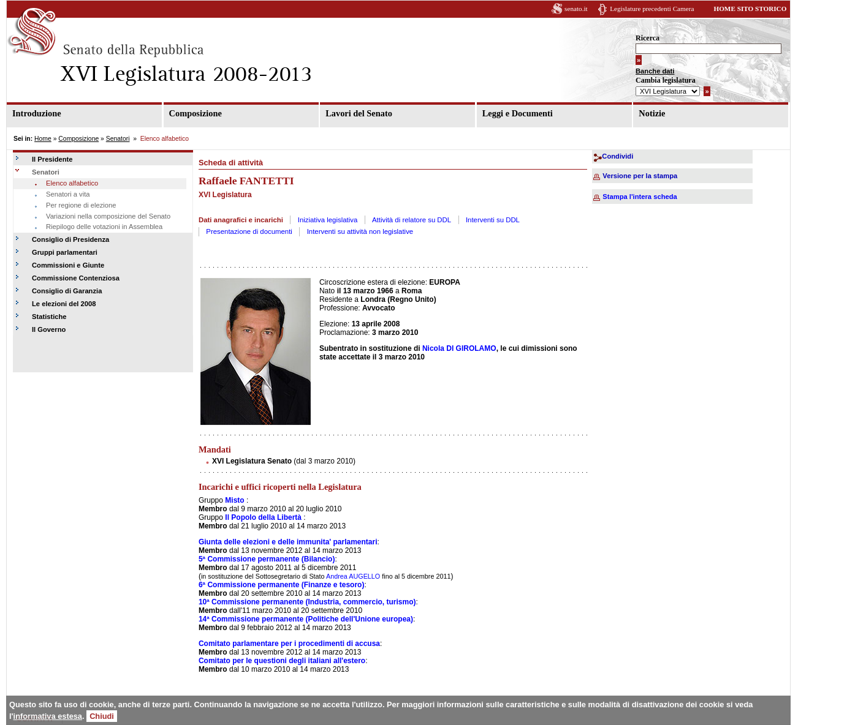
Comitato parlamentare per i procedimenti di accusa (289, 643)
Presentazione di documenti (249, 231)
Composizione (195, 113)
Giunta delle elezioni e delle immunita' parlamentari (288, 542)
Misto (234, 500)
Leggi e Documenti (517, 113)
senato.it (576, 8)
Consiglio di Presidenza (70, 239)
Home (42, 138)
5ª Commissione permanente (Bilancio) (267, 559)
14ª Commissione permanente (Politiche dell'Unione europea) (306, 619)
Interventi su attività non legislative (360, 231)
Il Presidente (52, 159)
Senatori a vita (68, 194)
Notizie (652, 113)
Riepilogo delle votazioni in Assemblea (104, 226)
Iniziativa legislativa (328, 220)
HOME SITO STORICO (749, 8)
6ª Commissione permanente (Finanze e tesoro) (282, 584)
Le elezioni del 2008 (64, 303)
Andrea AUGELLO (353, 576)
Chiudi (101, 716)
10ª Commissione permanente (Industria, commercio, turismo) (307, 602)
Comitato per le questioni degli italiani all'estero (282, 660)
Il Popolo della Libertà (263, 517)
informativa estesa (47, 716)
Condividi (617, 156)
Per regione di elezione (81, 205)
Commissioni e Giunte (68, 265)
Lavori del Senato (358, 113)
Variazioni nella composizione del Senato (108, 216)
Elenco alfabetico (72, 183)
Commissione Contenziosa (76, 278)
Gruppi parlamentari (64, 252)
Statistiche (49, 316)
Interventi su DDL (493, 220)
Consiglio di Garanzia (67, 291)
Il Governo (49, 329)
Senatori (118, 138)
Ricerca (647, 38)
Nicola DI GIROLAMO (459, 348)
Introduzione (36, 113)
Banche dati (655, 71)
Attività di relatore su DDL (411, 220)
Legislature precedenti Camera (652, 8)
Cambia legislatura (666, 80)
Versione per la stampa (639, 175)
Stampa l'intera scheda (639, 196)
